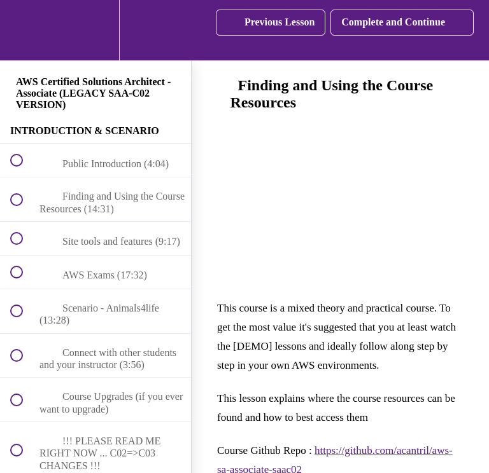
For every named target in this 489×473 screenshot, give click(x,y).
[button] (23, 30)
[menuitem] (95, 30)
